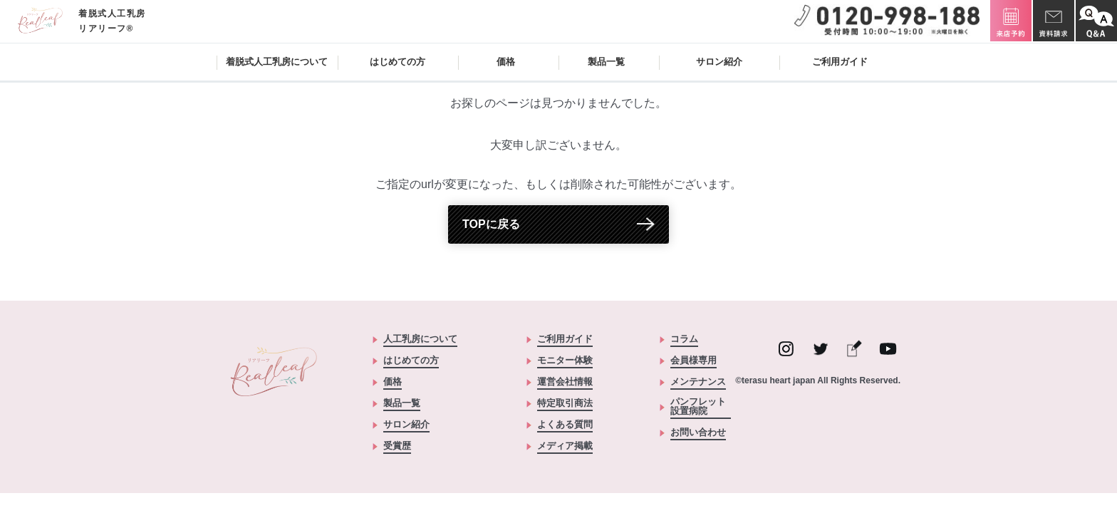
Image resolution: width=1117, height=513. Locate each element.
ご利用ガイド (840, 61)
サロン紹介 (719, 61)
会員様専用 (693, 361)
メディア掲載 (565, 446)
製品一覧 (401, 403)
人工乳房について (420, 339)
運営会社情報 (565, 382)
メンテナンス (698, 382)
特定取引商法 (565, 403)
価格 (506, 61)
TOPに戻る (491, 224)
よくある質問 (565, 425)
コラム (684, 339)
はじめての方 (397, 61)
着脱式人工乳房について (277, 61)
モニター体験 (565, 361)
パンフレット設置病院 (698, 406)
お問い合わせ (698, 432)
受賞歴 (397, 446)
